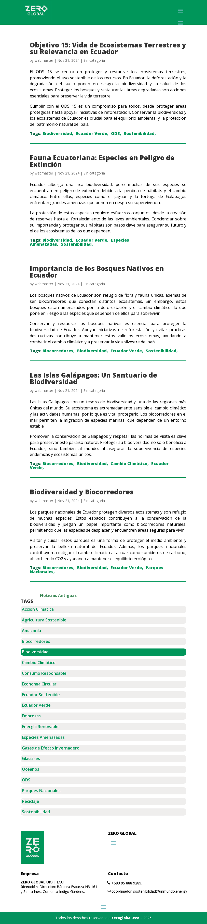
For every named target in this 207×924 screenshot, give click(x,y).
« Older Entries (92, 595)
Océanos (30, 769)
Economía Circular (39, 684)
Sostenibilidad (139, 133)
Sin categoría (94, 60)
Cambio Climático (129, 463)
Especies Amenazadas (43, 737)
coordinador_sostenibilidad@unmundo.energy (149, 891)
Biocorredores (58, 351)
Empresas (31, 716)
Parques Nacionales (41, 790)
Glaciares (31, 758)
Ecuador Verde (91, 133)
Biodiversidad (57, 133)
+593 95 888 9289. (127, 883)
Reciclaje (30, 801)
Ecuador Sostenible (41, 694)
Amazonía (31, 630)
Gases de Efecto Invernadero (50, 748)
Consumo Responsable (44, 673)
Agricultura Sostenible (44, 620)
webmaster (44, 60)
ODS (115, 133)
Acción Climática (38, 609)
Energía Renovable (40, 726)
